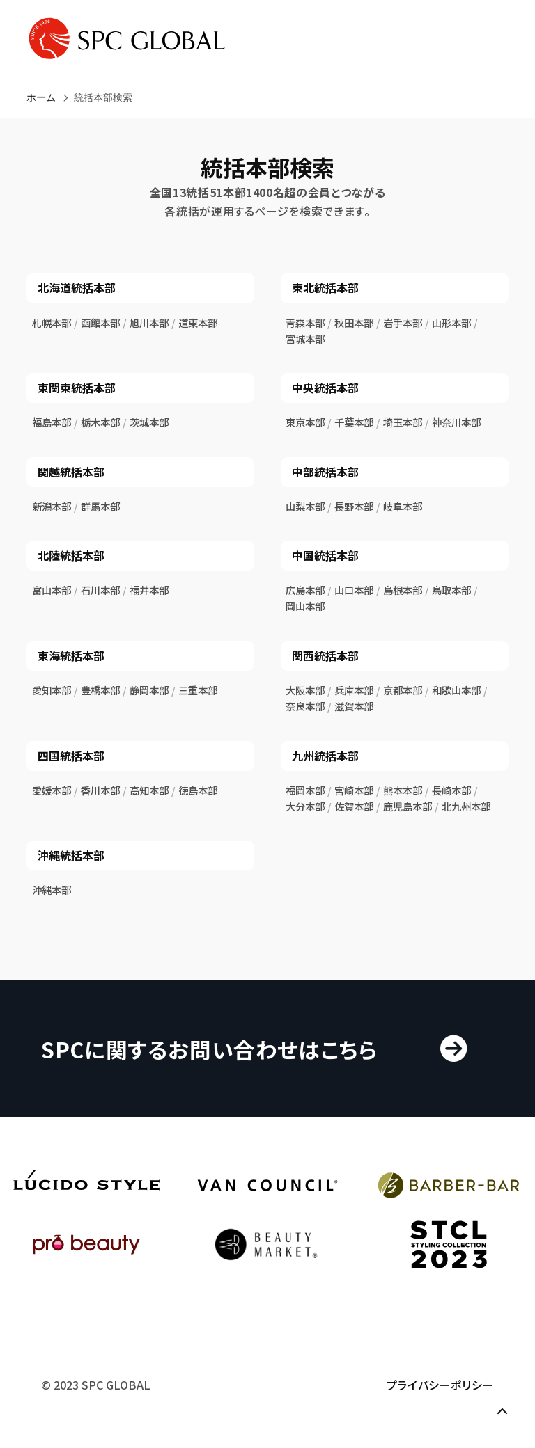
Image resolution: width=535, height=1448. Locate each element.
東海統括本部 (71, 655)
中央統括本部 (325, 387)
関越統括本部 (71, 471)
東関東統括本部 (77, 387)
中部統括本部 (325, 471)
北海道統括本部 (77, 287)
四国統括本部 (71, 755)
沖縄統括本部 (71, 855)
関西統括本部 (325, 655)
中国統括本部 (325, 555)
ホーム (41, 97)
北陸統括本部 (71, 555)
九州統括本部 (325, 755)
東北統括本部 (325, 287)
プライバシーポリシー (440, 1384)
